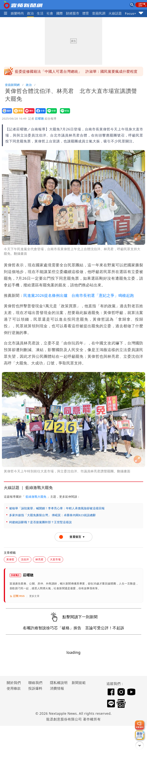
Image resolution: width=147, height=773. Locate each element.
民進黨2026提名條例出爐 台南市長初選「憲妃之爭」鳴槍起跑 (78, 295)
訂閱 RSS (17, 596)
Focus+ (130, 13)
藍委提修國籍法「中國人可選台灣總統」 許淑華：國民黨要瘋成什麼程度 (76, 71)
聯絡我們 (35, 682)
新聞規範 (79, 682)
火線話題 (115, 13)
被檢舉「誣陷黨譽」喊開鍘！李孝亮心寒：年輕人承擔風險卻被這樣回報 (57, 508)
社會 (50, 13)
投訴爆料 (35, 688)
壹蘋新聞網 (12, 85)
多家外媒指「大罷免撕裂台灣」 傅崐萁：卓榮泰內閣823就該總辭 (52, 515)
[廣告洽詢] (139, 735)
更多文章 (34, 596)
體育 (85, 13)
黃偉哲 (10, 559)
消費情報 (57, 688)
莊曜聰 (39, 118)
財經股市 (72, 13)
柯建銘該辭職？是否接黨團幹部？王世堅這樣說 (40, 522)
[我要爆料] (139, 725)
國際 (59, 13)
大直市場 (55, 559)
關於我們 (14, 682)
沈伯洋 (25, 559)
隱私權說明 (57, 682)
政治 (30, 13)
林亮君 (39, 559)
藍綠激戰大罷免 (35, 496)
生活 (40, 13)
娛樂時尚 (17, 13)
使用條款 (14, 688)
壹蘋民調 (98, 13)
